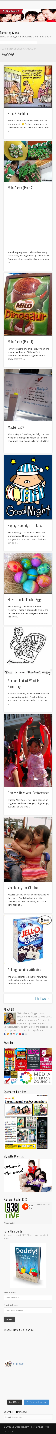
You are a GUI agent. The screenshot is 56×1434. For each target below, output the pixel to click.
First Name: (10, 1292)
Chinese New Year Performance (28, 792)
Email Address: (11, 1305)
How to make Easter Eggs (25, 599)
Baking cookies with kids (24, 969)
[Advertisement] (28, 221)
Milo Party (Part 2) (21, 187)
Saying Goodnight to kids (25, 525)
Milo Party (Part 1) (20, 341)
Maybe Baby (16, 427)
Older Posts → (42, 998)
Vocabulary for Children (23, 887)
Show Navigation (45, 26)
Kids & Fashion (18, 113)
